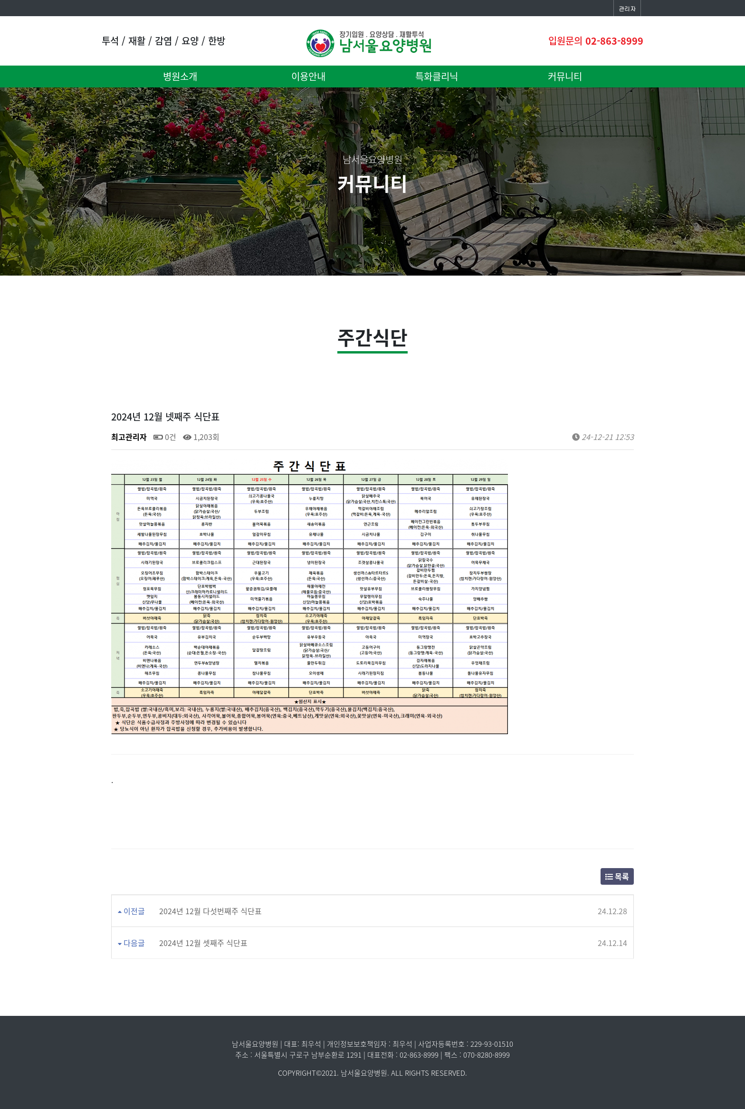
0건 (164, 436)
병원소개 (180, 76)
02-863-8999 (614, 41)
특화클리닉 (436, 76)
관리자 (627, 8)
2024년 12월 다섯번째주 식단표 (210, 911)
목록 (617, 876)
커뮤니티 (565, 76)
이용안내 (308, 76)
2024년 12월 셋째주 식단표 (203, 942)
